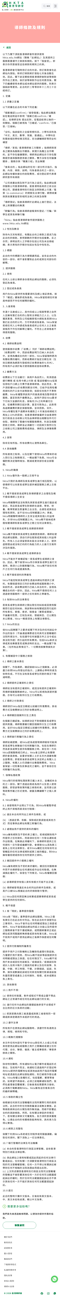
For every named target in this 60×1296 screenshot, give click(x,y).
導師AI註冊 (9, 1286)
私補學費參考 (10, 1270)
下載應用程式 (10, 1264)
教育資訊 (8, 1242)
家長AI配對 (9, 1281)
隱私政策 (8, 1275)
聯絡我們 (8, 1259)
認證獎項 (8, 1248)
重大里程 (8, 1253)
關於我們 (8, 1237)
